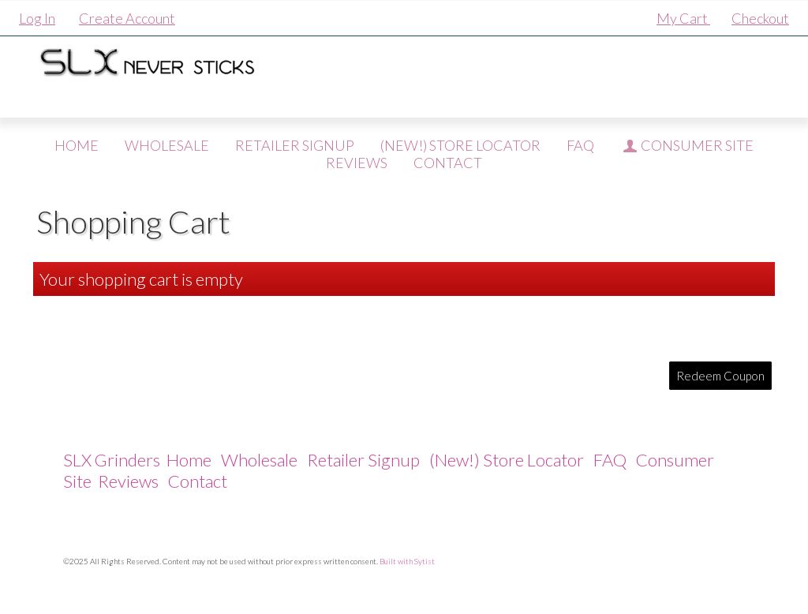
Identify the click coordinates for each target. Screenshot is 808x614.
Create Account (127, 18)
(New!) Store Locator (460, 145)
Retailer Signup (294, 145)
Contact (197, 481)
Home (76, 145)
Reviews (128, 481)
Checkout (760, 18)
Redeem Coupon (720, 376)
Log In (37, 18)
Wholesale (167, 145)
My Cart (683, 18)
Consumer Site (686, 145)
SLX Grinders (111, 459)
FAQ (580, 145)
